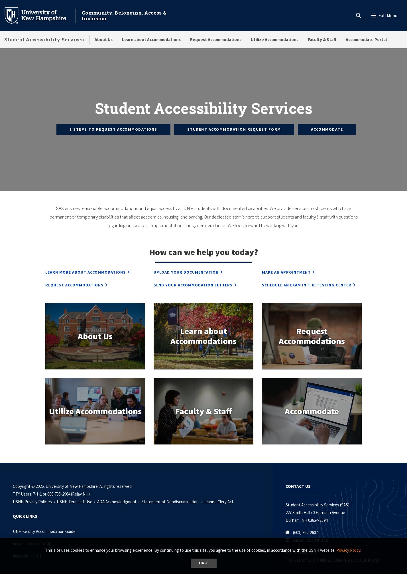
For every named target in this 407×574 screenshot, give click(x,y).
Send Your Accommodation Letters (193, 269)
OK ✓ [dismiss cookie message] (203, 563)
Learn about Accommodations (151, 39)
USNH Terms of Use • (76, 486)
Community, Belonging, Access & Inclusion (124, 15)
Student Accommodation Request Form (234, 121)
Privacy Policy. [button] (348, 550)
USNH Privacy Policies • (34, 486)
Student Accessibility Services (44, 39)
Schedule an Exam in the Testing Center (306, 269)
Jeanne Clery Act (218, 486)
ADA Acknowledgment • (119, 486)
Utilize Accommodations (274, 39)
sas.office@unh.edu (310, 524)
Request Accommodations (215, 39)
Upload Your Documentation (186, 256)
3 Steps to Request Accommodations (113, 121)
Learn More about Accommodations (85, 256)
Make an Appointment (286, 256)
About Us (104, 39)
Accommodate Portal (366, 39)
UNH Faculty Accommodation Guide (44, 516)
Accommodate (327, 121)
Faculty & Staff (322, 39)
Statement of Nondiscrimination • (172, 486)
